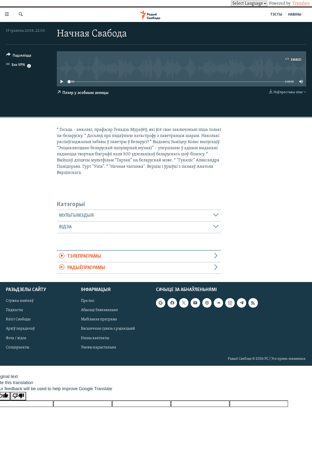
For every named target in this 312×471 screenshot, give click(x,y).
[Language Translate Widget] (241, 3)
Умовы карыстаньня (98, 347)
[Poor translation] (18, 396)
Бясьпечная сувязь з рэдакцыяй (108, 329)
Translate (296, 3)
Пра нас (88, 301)
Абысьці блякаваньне (99, 310)
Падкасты (14, 310)
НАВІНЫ (294, 15)
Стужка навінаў (20, 301)
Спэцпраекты (17, 347)
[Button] (18, 56)
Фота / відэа (16, 338)
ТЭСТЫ (276, 15)
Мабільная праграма (99, 320)
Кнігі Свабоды (18, 320)
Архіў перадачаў (20, 329)
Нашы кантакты (95, 338)
